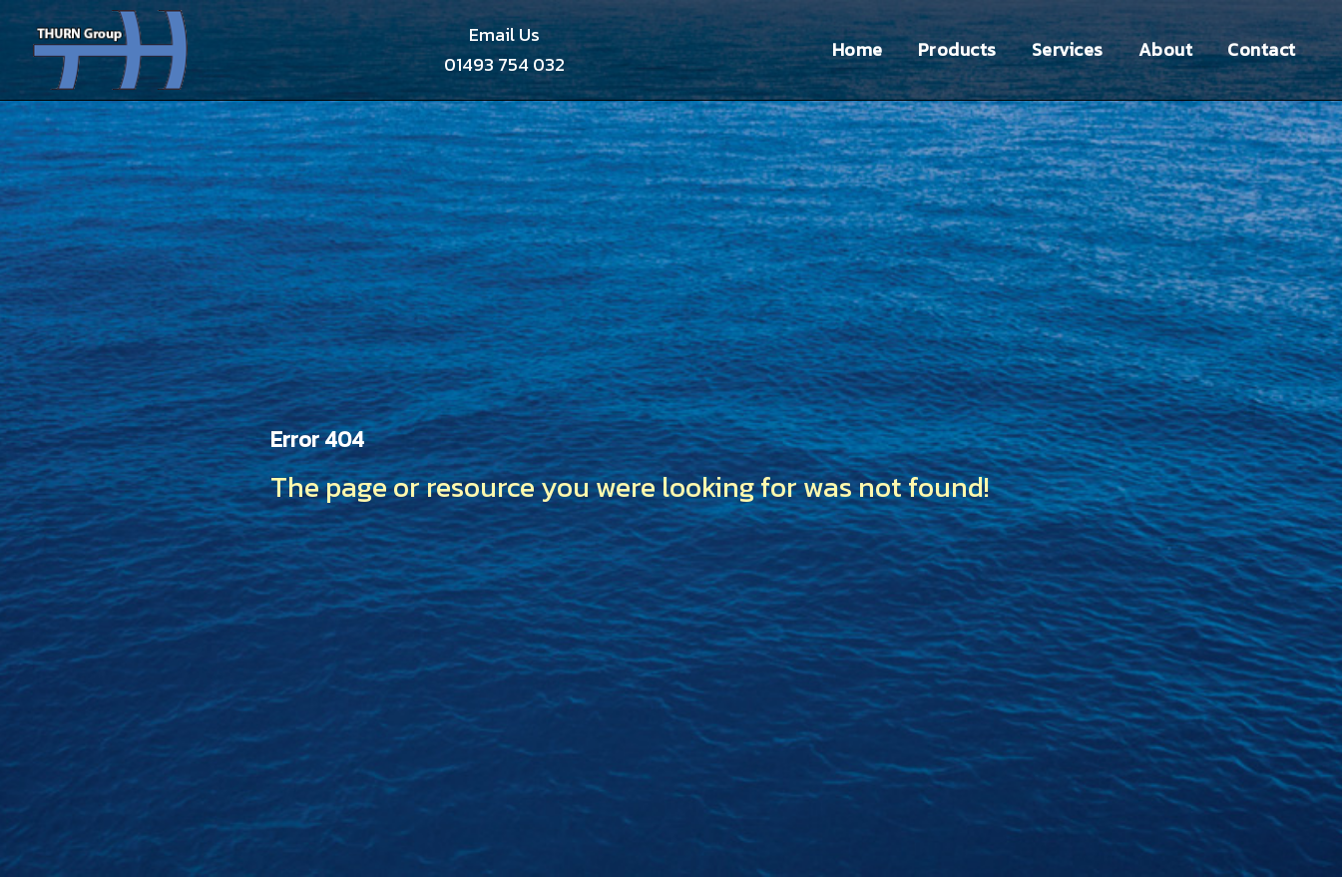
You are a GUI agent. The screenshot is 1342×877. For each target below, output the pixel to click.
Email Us (504, 34)
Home (857, 49)
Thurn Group (112, 50)
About (1165, 49)
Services (1068, 49)
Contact (1261, 49)
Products (957, 49)
